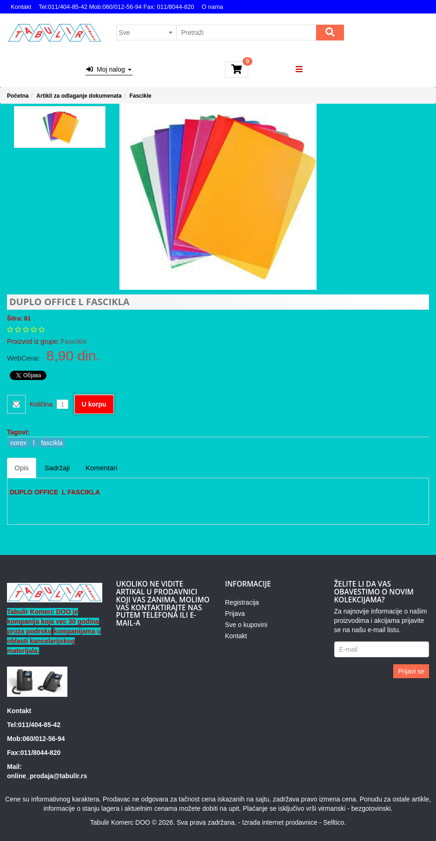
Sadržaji (57, 468)
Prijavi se (411, 671)
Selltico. (334, 822)
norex (18, 443)
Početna (18, 96)
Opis (21, 468)
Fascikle (140, 96)
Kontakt (21, 6)
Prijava (235, 613)
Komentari (101, 468)
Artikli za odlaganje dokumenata (78, 96)
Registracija (242, 602)
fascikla (52, 443)
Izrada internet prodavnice (279, 822)
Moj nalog (108, 69)
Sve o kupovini (246, 624)
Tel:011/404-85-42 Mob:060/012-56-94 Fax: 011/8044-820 (116, 6)
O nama (212, 6)
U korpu (94, 404)
